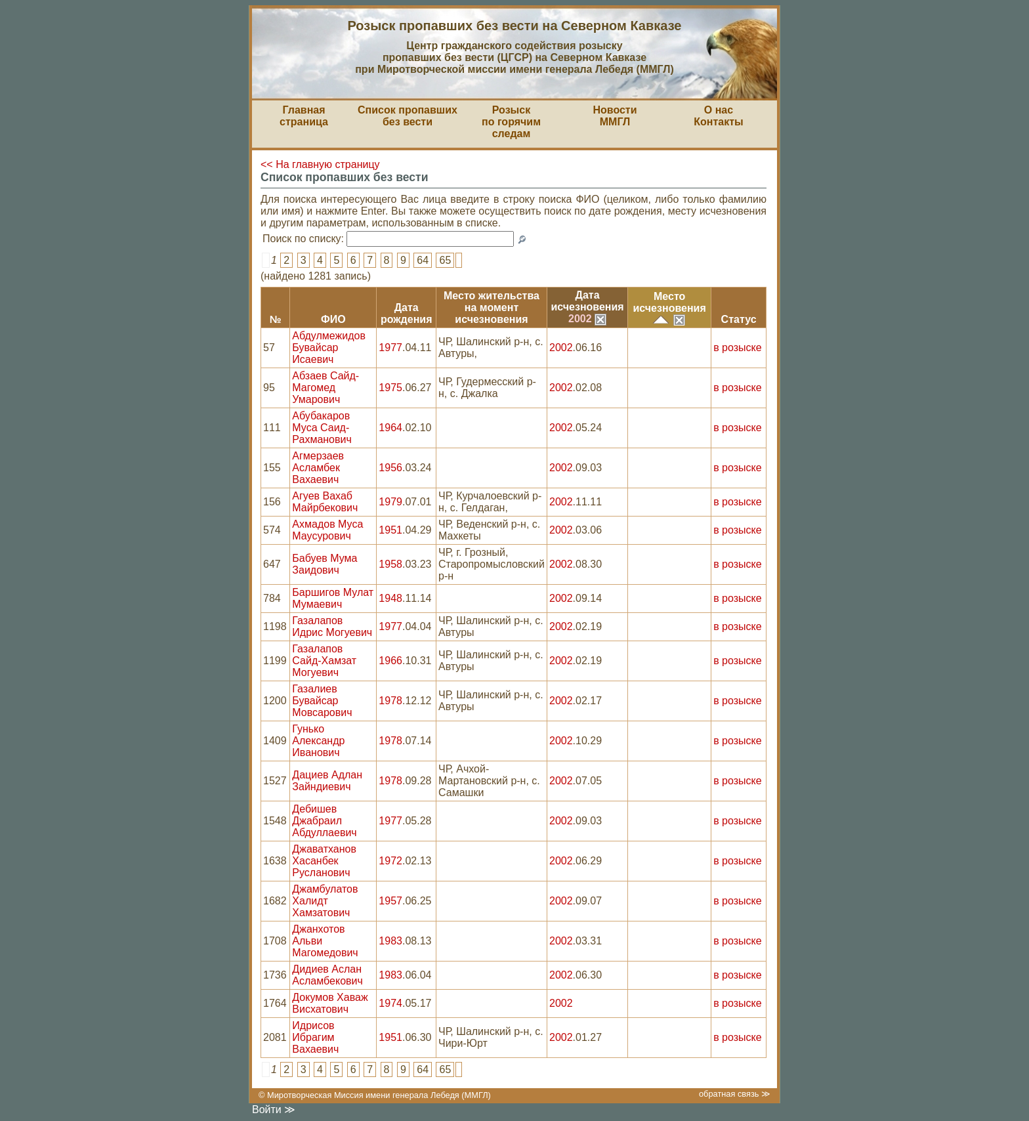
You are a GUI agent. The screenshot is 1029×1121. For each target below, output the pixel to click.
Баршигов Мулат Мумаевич (332, 598)
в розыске (737, 347)
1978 (390, 700)
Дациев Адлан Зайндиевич (327, 780)
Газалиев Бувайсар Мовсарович (322, 700)
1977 (390, 347)
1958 (390, 564)
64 (423, 260)
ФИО (333, 319)
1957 (390, 900)
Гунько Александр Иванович (318, 740)
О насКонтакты (718, 115)
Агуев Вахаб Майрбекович (325, 501)
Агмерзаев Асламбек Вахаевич (318, 467)
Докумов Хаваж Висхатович (330, 1003)
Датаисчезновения (587, 300)
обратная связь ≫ (734, 1094)
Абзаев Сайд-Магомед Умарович (325, 387)
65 (445, 260)
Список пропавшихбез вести (407, 115)
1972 (390, 860)
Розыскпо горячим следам (511, 121)
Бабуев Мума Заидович (324, 564)
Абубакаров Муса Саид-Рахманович (321, 427)
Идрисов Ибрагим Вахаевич (315, 1037)
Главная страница (304, 115)
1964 (390, 427)
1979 (390, 501)
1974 (390, 1003)
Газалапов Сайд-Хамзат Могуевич (324, 660)
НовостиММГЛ (615, 115)
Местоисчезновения (669, 302)
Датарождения (406, 313)
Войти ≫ (273, 1109)
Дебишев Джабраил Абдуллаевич (324, 820)
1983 (390, 940)
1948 (390, 598)
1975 (390, 387)
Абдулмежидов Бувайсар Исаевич (329, 347)
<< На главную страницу (320, 164)
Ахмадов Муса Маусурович (327, 529)
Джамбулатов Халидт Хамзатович (325, 900)
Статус (739, 319)
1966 (390, 660)
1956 (390, 467)
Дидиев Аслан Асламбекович (327, 974)
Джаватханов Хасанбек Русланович (324, 860)
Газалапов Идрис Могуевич (332, 626)
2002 (587, 318)
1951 (390, 530)
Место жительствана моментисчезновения (491, 307)
